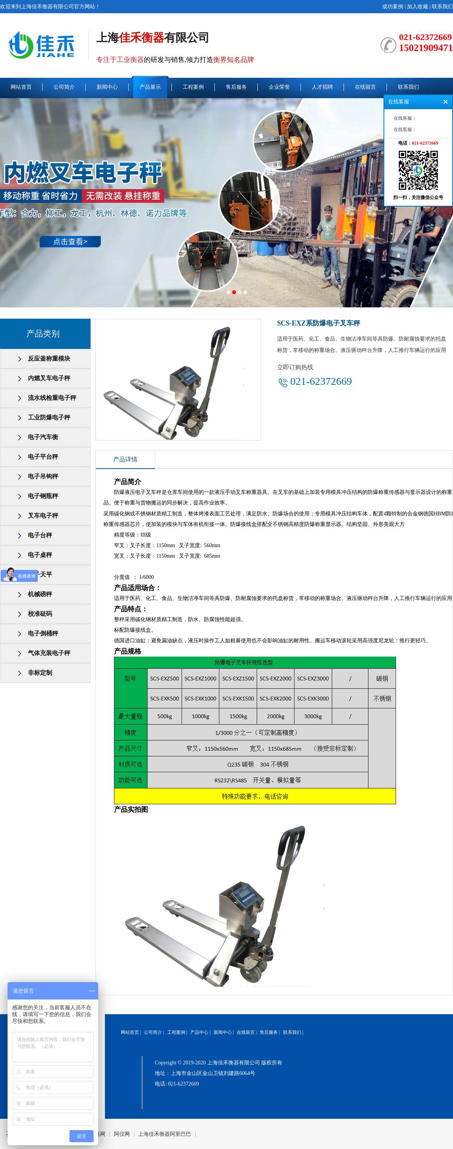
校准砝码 (40, 614)
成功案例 (392, 6)
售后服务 (236, 87)
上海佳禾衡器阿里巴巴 (164, 1134)
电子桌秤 (40, 555)
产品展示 (150, 87)
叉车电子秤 (43, 515)
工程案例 (193, 87)
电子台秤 (40, 535)
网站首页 (21, 87)
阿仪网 (122, 1134)
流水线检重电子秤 (52, 398)
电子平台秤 (43, 456)
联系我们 (442, 6)
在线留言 (365, 87)
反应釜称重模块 (49, 358)
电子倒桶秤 (43, 633)
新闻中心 (107, 87)
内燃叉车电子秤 (49, 378)
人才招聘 (322, 87)
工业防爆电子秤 (49, 417)
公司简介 (64, 87)
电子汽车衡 (43, 437)
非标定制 (40, 672)
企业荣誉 (279, 87)
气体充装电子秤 (49, 653)
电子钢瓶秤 (43, 496)
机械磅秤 (40, 594)
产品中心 (199, 1032)
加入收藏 (417, 6)
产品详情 (125, 459)
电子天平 (40, 574)
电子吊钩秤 (43, 476)
